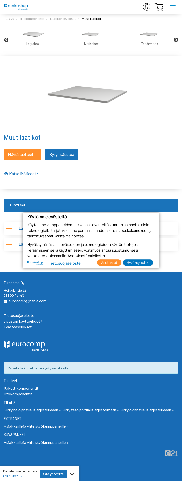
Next (175, 39)
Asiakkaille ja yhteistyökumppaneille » (36, 426)
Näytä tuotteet (22, 154)
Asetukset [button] (109, 262)
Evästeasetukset (18, 326)
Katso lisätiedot (21, 173)
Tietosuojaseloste (20, 315)
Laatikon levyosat (63, 19)
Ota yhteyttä (53, 474)
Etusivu (9, 19)
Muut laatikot (91, 19)
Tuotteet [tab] (17, 205)
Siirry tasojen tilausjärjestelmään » (90, 409)
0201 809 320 (13, 476)
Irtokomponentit (32, 19)
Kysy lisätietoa (61, 154)
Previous (6, 39)
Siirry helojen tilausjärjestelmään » (32, 409)
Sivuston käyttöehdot (23, 321)
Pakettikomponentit (21, 388)
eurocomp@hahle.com (27, 300)
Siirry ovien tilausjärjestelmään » (147, 409)
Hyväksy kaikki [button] (138, 262)
